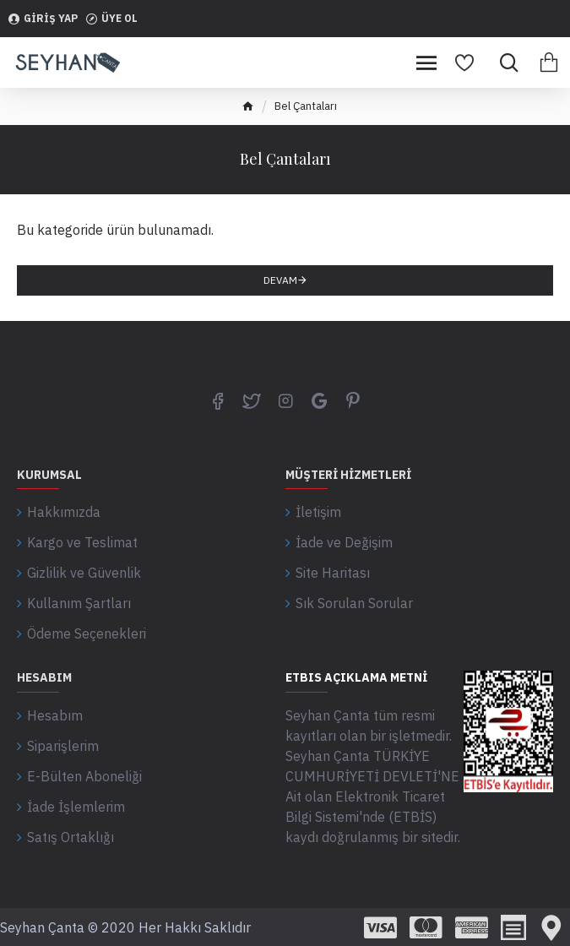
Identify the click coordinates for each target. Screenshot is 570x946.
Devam (280, 280)
